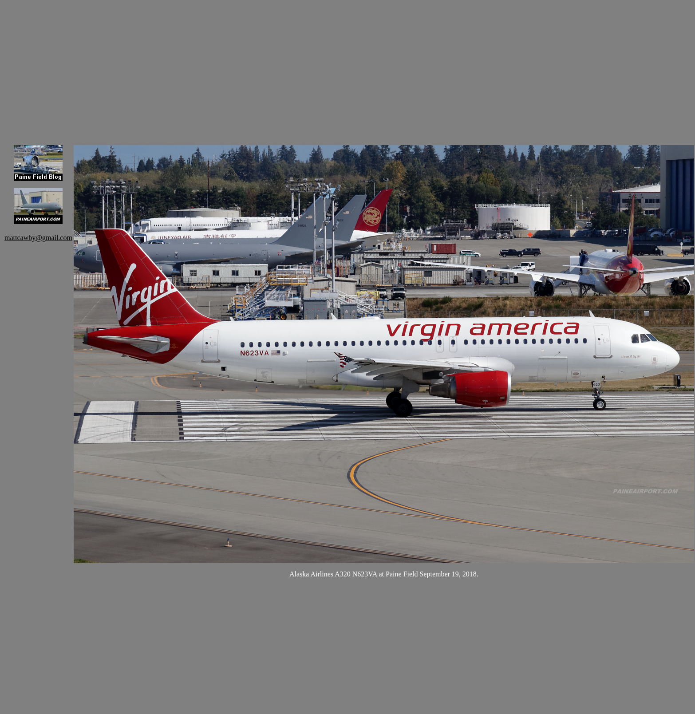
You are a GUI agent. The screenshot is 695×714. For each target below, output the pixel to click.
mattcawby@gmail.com (38, 237)
